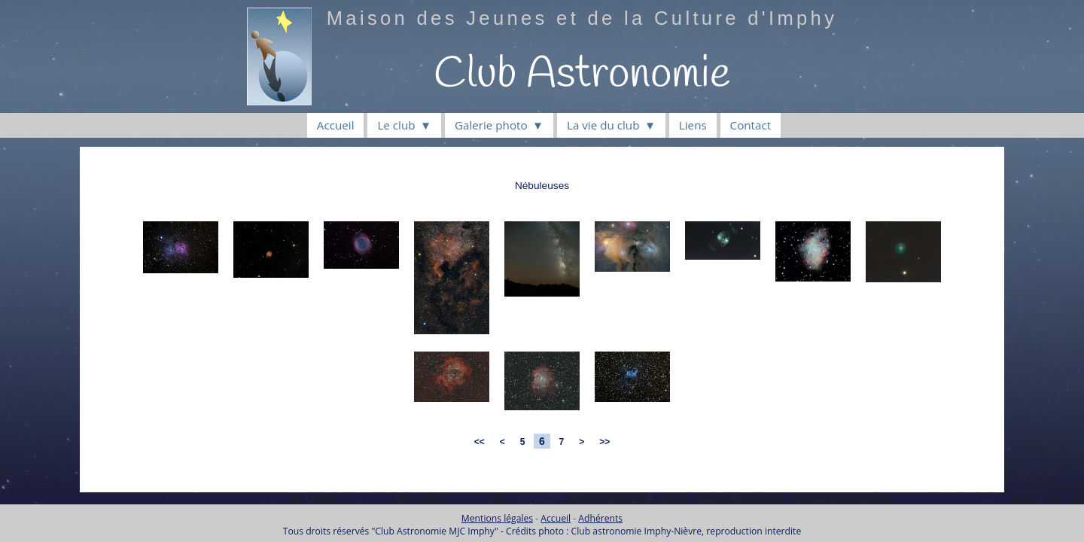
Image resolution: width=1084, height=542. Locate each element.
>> (605, 442)
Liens (693, 124)
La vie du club (603, 124)
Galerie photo (491, 124)
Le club (396, 124)
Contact (751, 124)
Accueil (336, 124)
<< (479, 442)
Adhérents (600, 518)
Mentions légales (497, 518)
